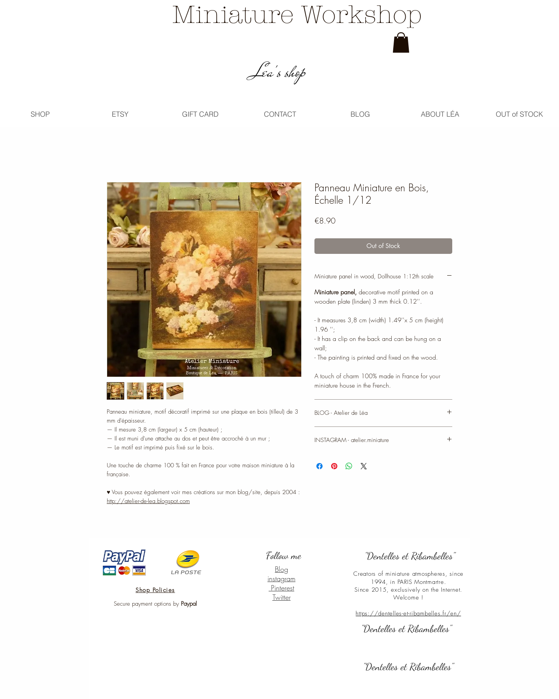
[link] (401, 42)
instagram (281, 578)
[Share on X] (363, 466)
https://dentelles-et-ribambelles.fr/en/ (408, 613)
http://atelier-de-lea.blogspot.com (148, 501)
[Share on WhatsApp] (349, 466)
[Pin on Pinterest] (334, 466)
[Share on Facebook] (319, 466)
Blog (281, 569)
